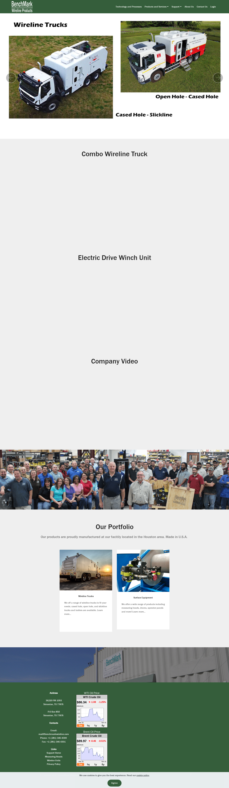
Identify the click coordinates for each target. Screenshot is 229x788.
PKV (119, 752)
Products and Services (155, 6)
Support (175, 6)
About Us (189, 6)
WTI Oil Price (92, 693)
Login (213, 6)
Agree (114, 782)
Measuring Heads (53, 756)
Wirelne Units (53, 760)
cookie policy (142, 775)
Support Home (54, 752)
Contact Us (202, 6)
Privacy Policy (53, 764)
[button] (11, 78)
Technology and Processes (129, 6)
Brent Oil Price (91, 731)
